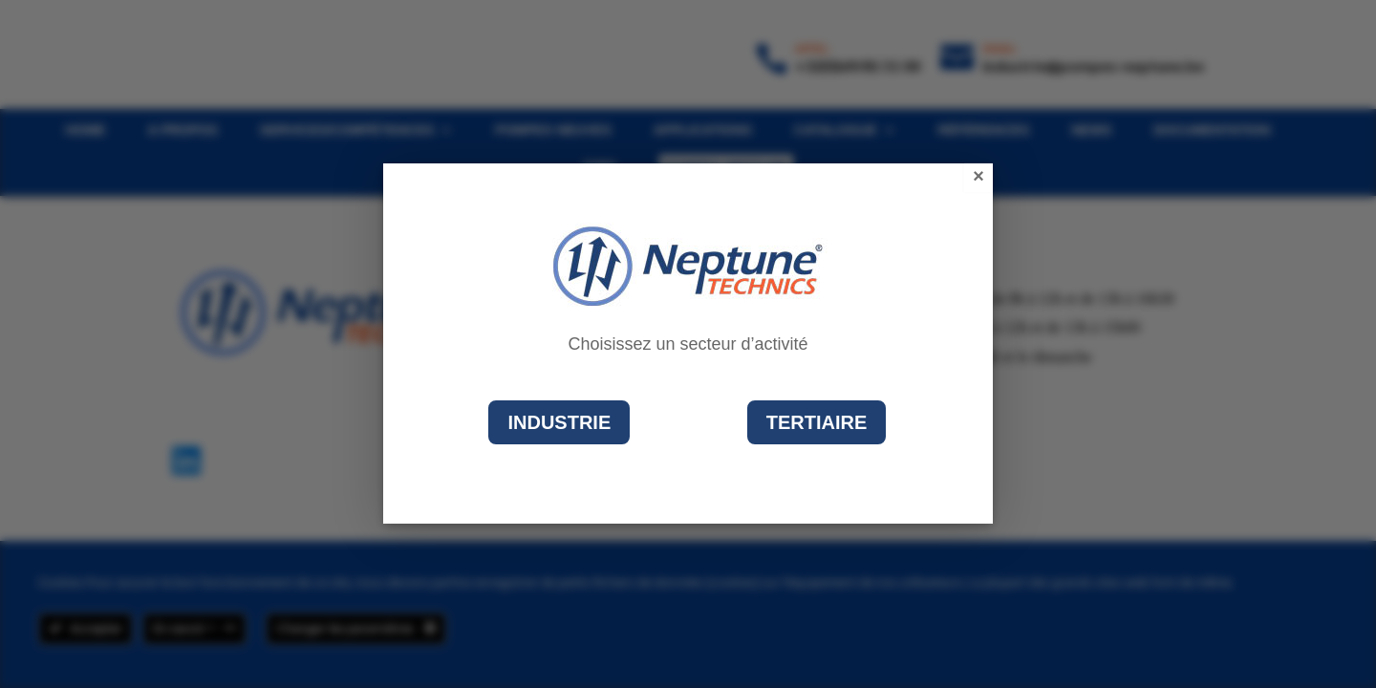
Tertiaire (817, 422)
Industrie (559, 422)
